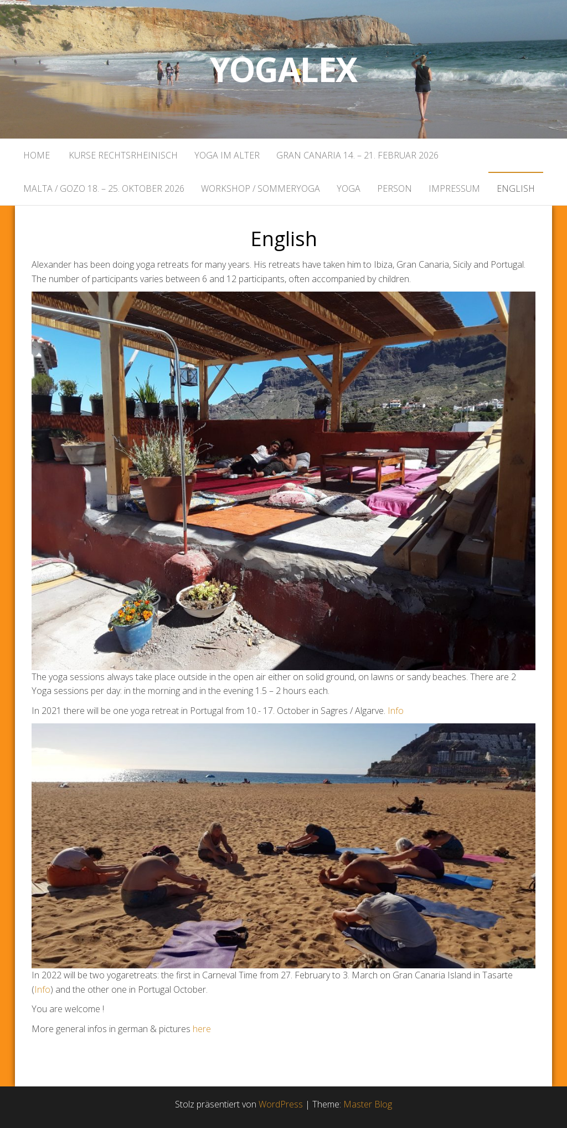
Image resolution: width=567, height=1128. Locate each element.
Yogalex (284, 69)
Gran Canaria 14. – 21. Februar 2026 (357, 155)
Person (394, 188)
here (202, 1029)
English (516, 188)
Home (36, 155)
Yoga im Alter (227, 155)
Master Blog (367, 1104)
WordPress (281, 1104)
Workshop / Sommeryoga (260, 188)
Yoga (348, 188)
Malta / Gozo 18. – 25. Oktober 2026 (103, 188)
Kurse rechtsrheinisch (122, 155)
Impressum (454, 188)
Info (396, 711)
